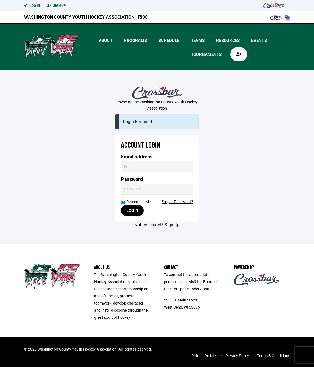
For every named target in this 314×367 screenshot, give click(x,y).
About (105, 40)
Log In (32, 5)
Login (132, 210)
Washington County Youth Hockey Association (79, 17)
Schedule (169, 40)
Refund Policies (204, 355)
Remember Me (136, 201)
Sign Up (56, 5)
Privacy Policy (237, 355)
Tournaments (206, 54)
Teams (198, 40)
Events (259, 40)
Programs (135, 40)
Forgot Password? (177, 201)
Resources (228, 40)
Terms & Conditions (273, 355)
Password (132, 179)
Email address (136, 156)
